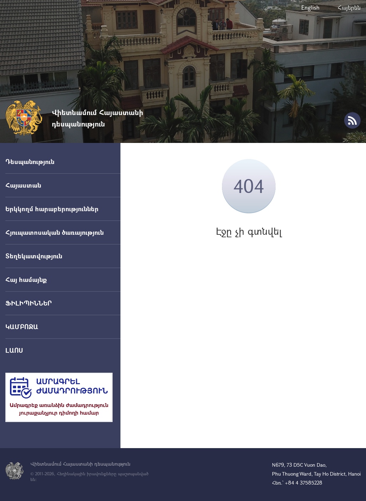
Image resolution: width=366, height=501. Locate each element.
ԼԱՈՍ (14, 350)
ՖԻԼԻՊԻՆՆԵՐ (28, 303)
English (310, 7)
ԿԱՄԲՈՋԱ (21, 326)
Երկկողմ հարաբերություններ (52, 208)
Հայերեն (349, 7)
